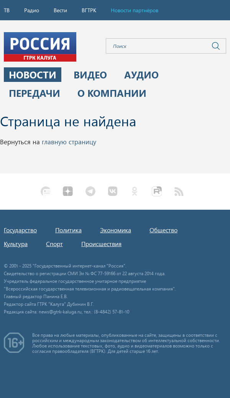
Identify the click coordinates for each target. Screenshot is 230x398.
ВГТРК (89, 10)
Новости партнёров (134, 10)
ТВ (7, 10)
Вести (60, 10)
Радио (31, 10)
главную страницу (69, 141)
